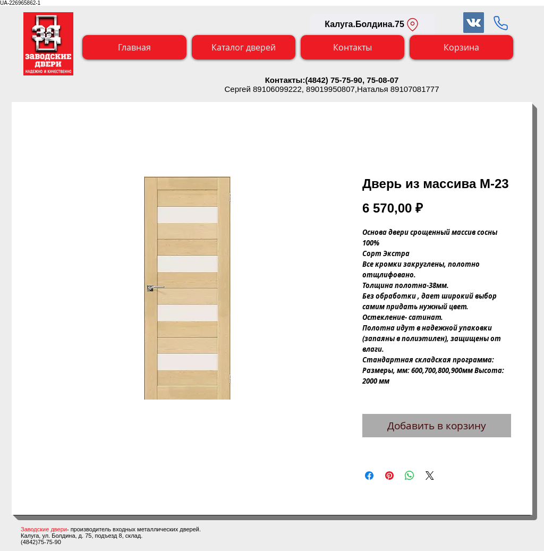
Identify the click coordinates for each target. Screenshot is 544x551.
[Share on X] (429, 475)
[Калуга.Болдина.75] (372, 24)
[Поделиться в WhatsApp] (409, 475)
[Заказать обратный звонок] (500, 22)
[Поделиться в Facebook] (369, 475)
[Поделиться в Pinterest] (389, 475)
